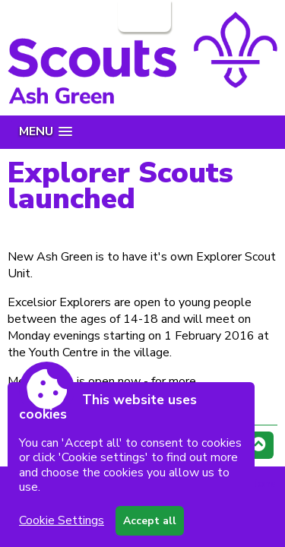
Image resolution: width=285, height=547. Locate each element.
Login (142, 16)
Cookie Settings (61, 520)
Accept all (149, 521)
